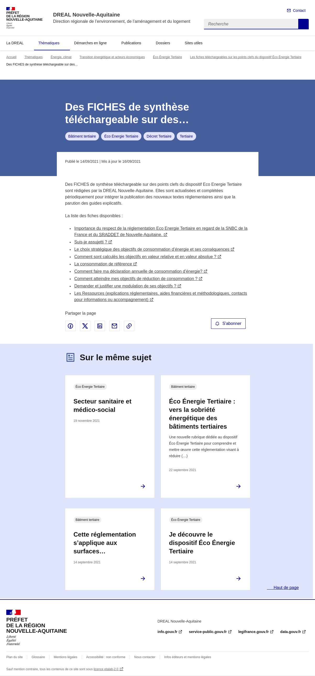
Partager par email (114, 326)
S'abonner (228, 323)
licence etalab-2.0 (106, 669)
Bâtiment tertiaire (82, 136)
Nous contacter (145, 657)
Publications (131, 43)
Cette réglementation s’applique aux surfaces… (105, 543)
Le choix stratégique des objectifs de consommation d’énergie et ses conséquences (151, 249)
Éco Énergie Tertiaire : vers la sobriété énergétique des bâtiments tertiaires (202, 414)
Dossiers (163, 43)
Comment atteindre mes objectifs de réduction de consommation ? (135, 278)
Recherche (303, 24)
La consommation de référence (103, 264)
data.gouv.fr (290, 632)
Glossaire (38, 657)
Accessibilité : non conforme (105, 657)
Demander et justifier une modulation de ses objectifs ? (125, 286)
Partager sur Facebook (70, 326)
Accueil (11, 57)
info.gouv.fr (168, 632)
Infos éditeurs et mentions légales (187, 657)
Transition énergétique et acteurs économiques (112, 57)
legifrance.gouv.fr (253, 632)
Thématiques (48, 43)
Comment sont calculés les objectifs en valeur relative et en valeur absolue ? (145, 256)
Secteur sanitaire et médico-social (102, 405)
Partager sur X (85, 326)
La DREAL (15, 43)
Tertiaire (186, 136)
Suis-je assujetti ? (90, 242)
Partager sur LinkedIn (100, 326)
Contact (299, 10)
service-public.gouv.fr (207, 632)
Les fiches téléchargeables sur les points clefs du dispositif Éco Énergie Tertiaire (245, 57)
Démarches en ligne (90, 43)
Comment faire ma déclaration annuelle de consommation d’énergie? (138, 271)
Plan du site (14, 657)
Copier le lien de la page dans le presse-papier (129, 326)
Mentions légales (65, 657)
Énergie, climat (61, 57)
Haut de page (286, 587)
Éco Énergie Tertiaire (167, 57)
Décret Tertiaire (159, 136)
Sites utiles (194, 43)
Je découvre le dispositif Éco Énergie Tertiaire (202, 543)
